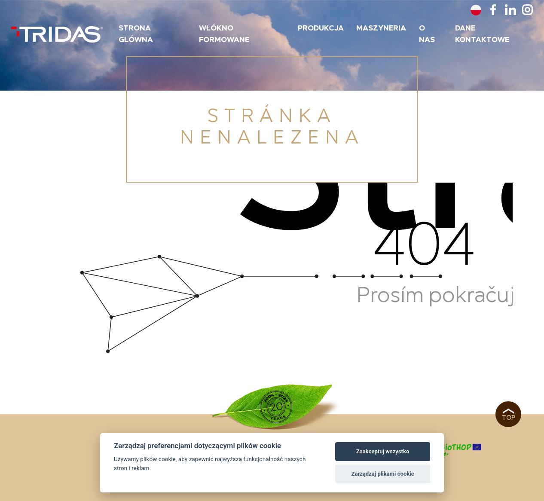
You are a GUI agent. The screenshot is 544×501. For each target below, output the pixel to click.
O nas (427, 34)
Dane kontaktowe (482, 34)
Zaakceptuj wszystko (382, 451)
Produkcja (321, 28)
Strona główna (136, 34)
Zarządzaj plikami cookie (382, 473)
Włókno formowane (224, 34)
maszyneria (381, 28)
